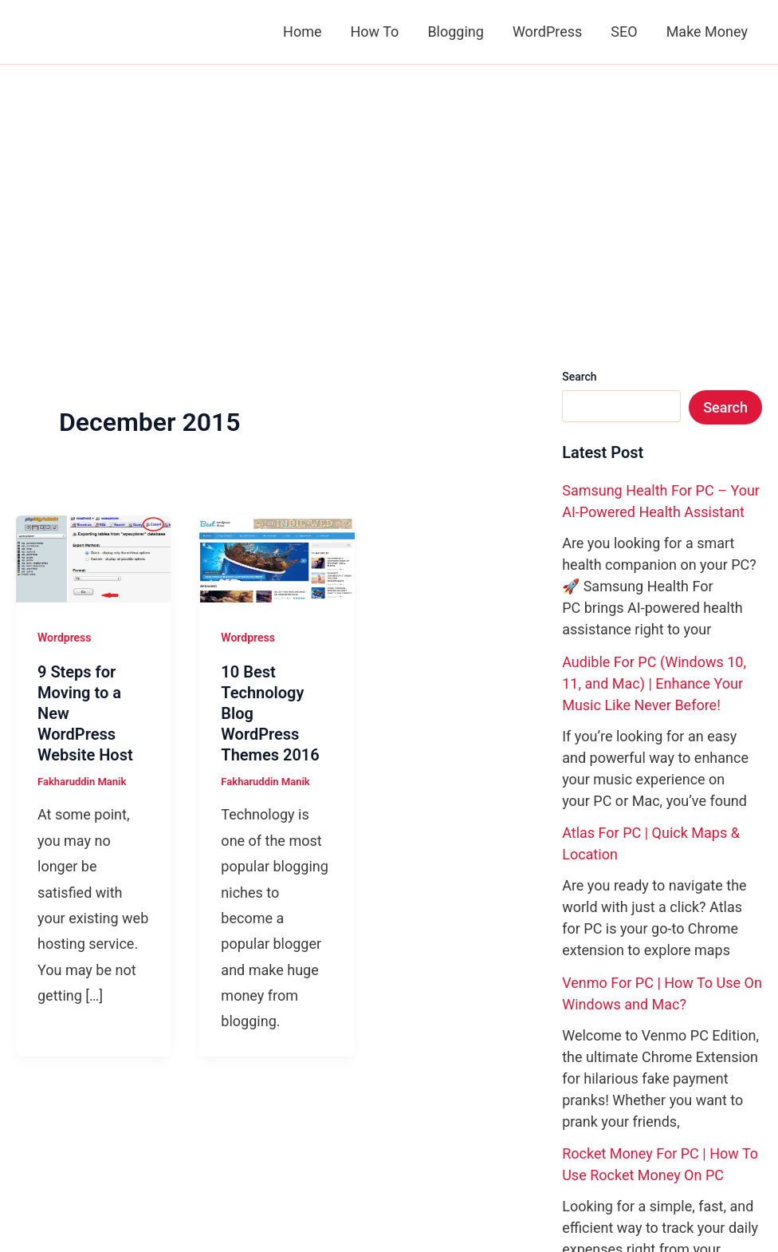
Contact (97, 1116)
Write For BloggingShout (225, 1142)
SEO (624, 31)
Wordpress (64, 398)
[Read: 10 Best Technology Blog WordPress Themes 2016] (276, 318)
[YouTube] (630, 1117)
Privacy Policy (180, 1116)
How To (374, 31)
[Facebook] (558, 1117)
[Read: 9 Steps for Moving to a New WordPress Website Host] (93, 318)
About (38, 1116)
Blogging (455, 31)
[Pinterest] (606, 1117)
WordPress (547, 31)
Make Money (707, 31)
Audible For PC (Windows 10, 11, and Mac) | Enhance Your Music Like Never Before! (654, 444)
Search (579, 137)
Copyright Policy (291, 1116)
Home (302, 31)
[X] (582, 1117)
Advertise (103, 1142)
